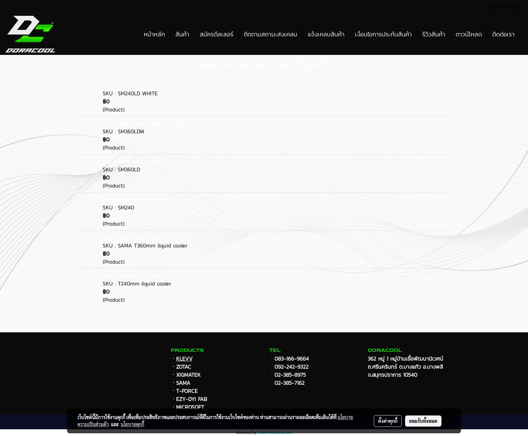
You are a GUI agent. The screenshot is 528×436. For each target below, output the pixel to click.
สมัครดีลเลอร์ (216, 34)
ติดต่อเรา (503, 34)
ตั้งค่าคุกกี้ (387, 421)
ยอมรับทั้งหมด (423, 421)
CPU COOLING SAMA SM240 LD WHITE (143, 85)
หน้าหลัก (154, 34)
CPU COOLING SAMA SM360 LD (136, 161)
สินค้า (182, 34)
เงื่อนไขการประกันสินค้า (383, 34)
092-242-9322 (291, 367)
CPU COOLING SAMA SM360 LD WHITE (143, 123)
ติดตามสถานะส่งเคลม (270, 34)
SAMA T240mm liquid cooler (133, 275)
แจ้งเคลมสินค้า (326, 34)
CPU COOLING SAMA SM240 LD (136, 199)
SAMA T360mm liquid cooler (133, 237)
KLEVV (184, 359)
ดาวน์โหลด (469, 34)
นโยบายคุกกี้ (132, 424)
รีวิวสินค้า (433, 34)
